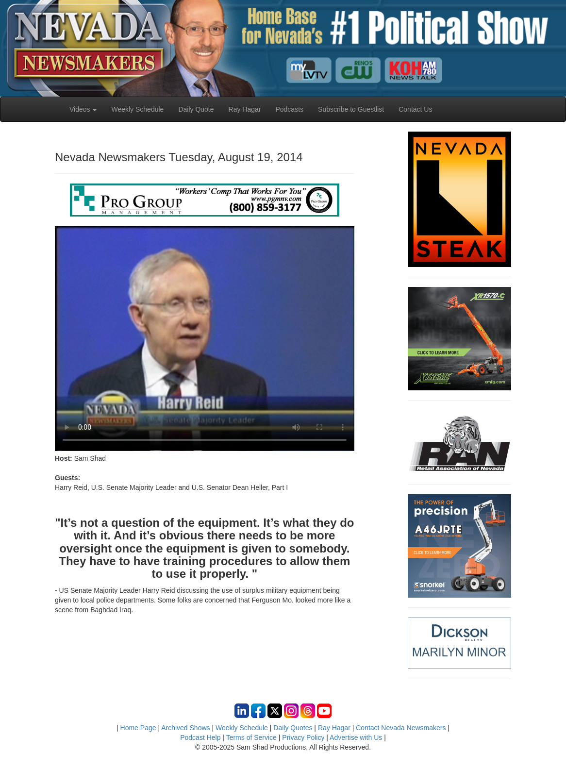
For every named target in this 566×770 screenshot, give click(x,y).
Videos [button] (83, 109)
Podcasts (289, 109)
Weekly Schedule (137, 109)
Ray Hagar (245, 109)
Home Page (138, 728)
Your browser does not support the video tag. (204, 338)
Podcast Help (200, 737)
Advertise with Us (356, 737)
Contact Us (415, 109)
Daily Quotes (292, 728)
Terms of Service (251, 737)
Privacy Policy (303, 737)
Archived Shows (185, 728)
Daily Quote (196, 109)
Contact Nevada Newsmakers (401, 728)
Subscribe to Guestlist (351, 109)
